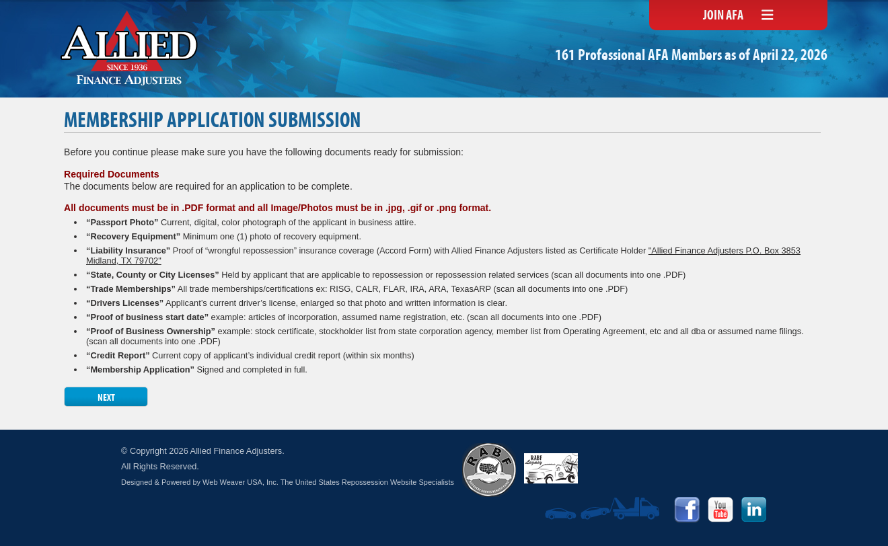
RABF (489, 470)
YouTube (720, 509)
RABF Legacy (551, 468)
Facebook (687, 509)
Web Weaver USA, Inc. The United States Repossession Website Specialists (328, 482)
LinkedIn (754, 509)
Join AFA (723, 16)
